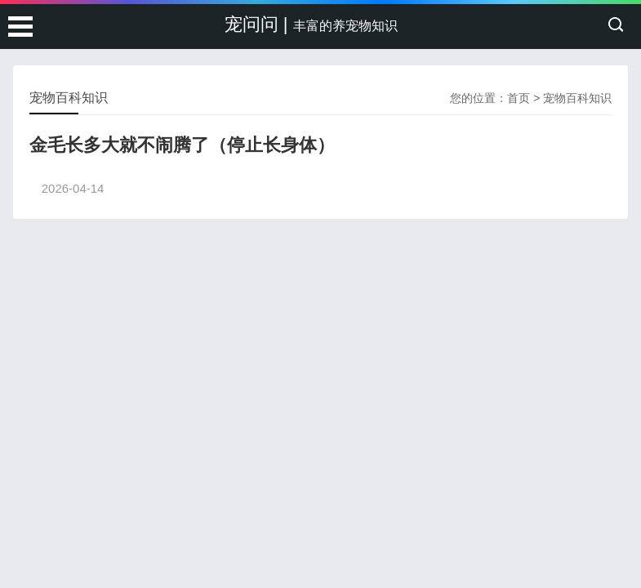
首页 (518, 98)
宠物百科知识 (577, 98)
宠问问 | (311, 24)
